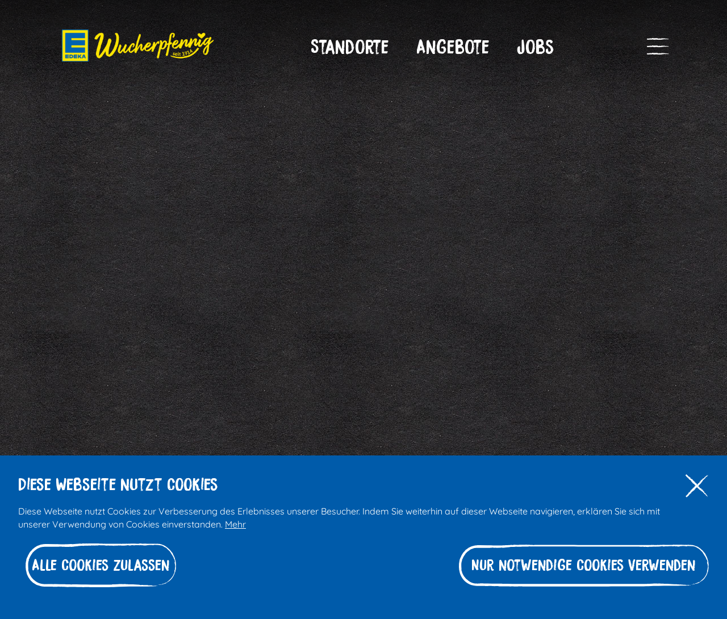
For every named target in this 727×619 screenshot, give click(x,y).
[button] (350, 46)
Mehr (235, 523)
